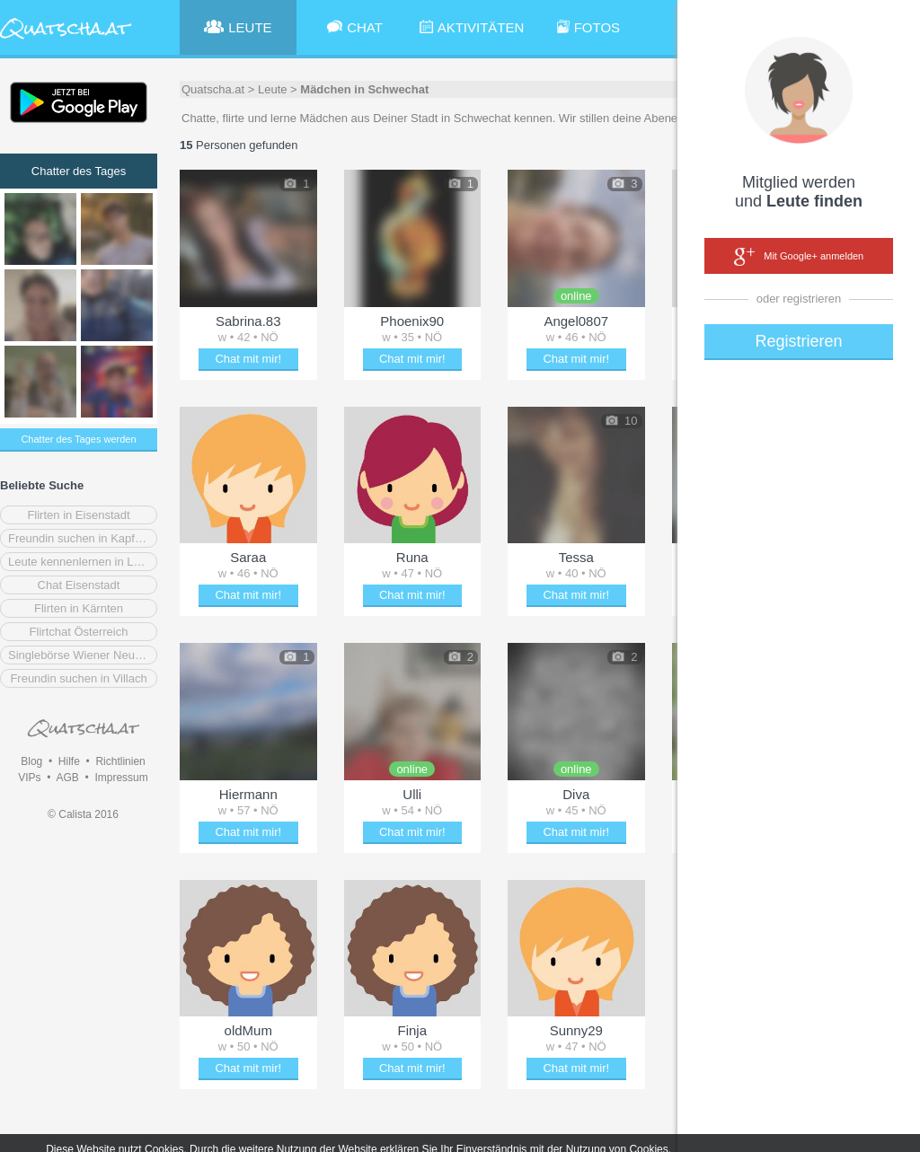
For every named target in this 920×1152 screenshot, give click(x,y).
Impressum (120, 777)
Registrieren (798, 341)
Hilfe (69, 761)
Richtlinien (120, 761)
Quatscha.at (212, 89)
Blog (31, 761)
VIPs (29, 777)
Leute (273, 89)
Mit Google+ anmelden (798, 257)
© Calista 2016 (83, 814)
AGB (67, 777)
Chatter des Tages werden (78, 439)
